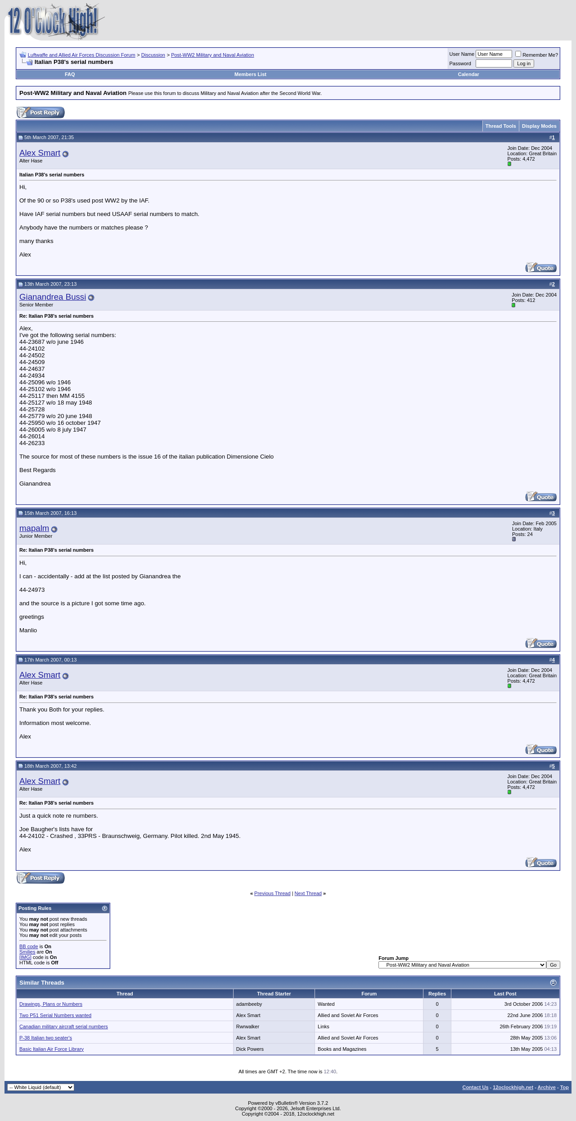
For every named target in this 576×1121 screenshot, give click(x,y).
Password (460, 63)
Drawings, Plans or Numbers (50, 1004)
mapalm (34, 528)
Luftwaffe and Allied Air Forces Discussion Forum (81, 55)
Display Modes (539, 126)
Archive (547, 1087)
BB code (28, 946)
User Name (462, 54)
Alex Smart (39, 153)
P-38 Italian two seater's (45, 1037)
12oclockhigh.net (513, 1087)
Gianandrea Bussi (52, 297)
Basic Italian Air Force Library (51, 1049)
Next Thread (308, 893)
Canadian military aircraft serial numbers (63, 1026)
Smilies (27, 951)
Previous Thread (272, 893)
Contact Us (475, 1087)
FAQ (70, 74)
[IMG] (25, 957)
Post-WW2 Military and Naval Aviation (212, 55)
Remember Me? (536, 55)
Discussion (153, 55)
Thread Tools (501, 126)
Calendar (468, 74)
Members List (250, 74)
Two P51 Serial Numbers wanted (55, 1015)
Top (564, 1087)
